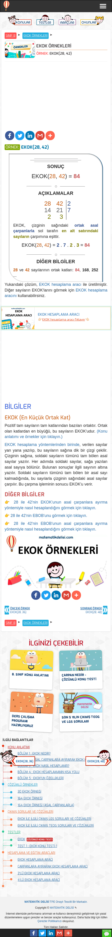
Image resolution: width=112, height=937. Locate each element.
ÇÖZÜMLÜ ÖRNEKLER (23, 785)
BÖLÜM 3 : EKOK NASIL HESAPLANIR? (43, 766)
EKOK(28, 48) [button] (96, 761)
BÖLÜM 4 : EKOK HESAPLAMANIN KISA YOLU (48, 772)
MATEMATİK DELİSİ (62, 907)
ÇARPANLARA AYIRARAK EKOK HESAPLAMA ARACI (53, 867)
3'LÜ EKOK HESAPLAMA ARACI (39, 873)
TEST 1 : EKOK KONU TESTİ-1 (37, 846)
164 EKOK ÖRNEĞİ (30, 798)
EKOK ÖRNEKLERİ (36, 36)
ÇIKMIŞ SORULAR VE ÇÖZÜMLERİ (30, 812)
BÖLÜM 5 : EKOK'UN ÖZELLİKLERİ (41, 778)
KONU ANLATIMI (19, 747)
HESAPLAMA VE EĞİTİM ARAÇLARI (31, 853)
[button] (9, 135)
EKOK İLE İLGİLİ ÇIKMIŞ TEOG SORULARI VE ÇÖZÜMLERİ (56, 826)
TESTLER (14, 832)
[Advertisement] (56, 97)
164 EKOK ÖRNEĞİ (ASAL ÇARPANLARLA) (46, 805)
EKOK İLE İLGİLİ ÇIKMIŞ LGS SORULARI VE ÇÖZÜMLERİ (54, 819)
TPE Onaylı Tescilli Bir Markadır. (56, 901)
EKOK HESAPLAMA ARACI (35, 860)
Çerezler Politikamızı (49, 921)
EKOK (21, 839)
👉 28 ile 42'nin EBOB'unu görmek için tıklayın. (46, 515)
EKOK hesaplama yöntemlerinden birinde (42, 444)
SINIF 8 (10, 36)
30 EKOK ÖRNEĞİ (29, 792)
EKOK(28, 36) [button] (24, 761)
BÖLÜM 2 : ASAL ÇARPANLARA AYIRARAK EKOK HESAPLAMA (60, 760)
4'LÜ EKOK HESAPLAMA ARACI (39, 880)
